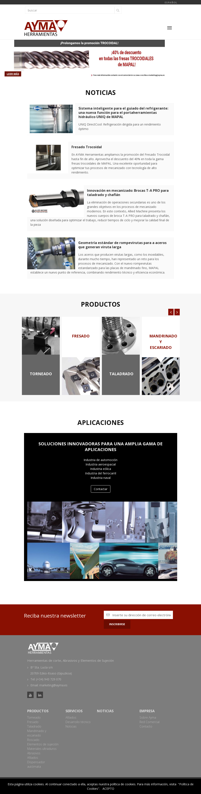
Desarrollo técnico (78, 722)
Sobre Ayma (148, 717)
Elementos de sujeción (42, 744)
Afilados (32, 758)
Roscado (33, 740)
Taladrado (34, 726)
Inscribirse (117, 624)
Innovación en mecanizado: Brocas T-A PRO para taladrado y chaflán (128, 192)
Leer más (16, 74)
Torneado (34, 717)
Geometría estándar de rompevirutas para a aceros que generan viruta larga (122, 244)
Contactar (100, 489)
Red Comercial (150, 722)
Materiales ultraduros (42, 749)
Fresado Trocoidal (86, 147)
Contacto (146, 726)
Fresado (32, 722)
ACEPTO (108, 789)
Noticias (71, 726)
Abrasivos (33, 753)
